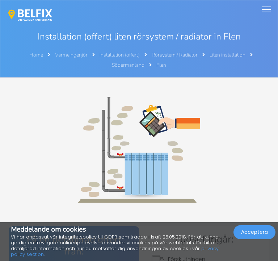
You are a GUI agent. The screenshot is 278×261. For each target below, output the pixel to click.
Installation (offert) (120, 54)
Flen (161, 65)
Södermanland (129, 65)
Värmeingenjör (72, 54)
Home (36, 54)
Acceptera (254, 232)
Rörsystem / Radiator (175, 54)
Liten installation (228, 54)
